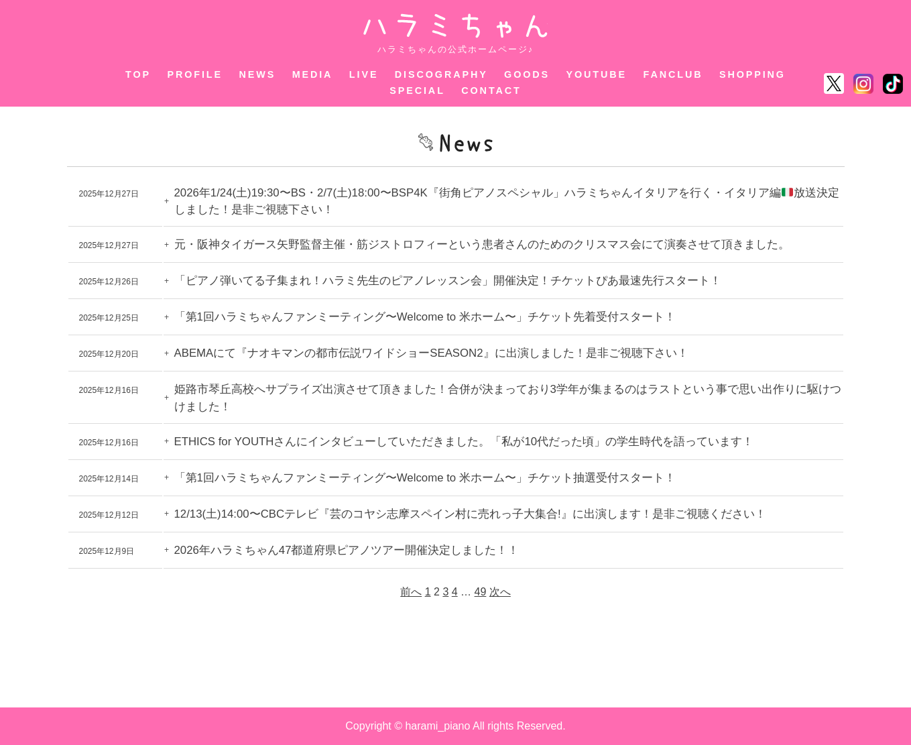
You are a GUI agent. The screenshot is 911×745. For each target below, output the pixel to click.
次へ (500, 591)
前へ (411, 591)
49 (481, 591)
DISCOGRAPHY (441, 74)
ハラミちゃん (455, 25)
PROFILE (195, 74)
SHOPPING (752, 74)
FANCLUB (673, 74)
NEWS (257, 74)
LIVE (364, 74)
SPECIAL (417, 90)
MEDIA (312, 74)
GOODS (527, 74)
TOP (138, 74)
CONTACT (491, 90)
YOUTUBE (596, 74)
